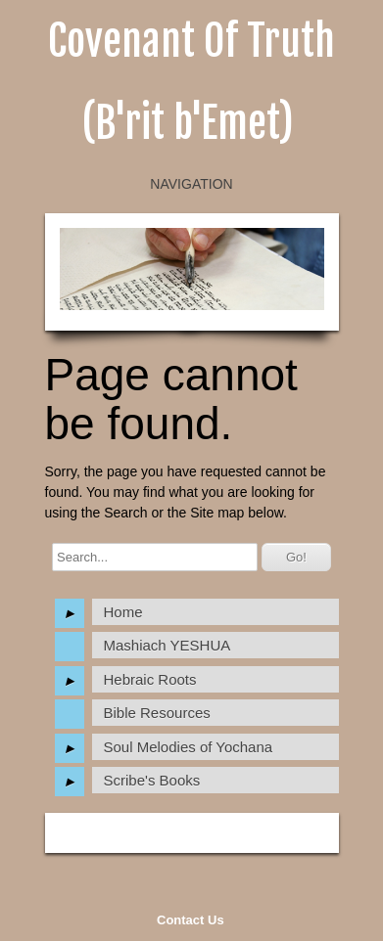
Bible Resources (157, 712)
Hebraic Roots (150, 679)
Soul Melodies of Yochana (188, 747)
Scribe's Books (152, 780)
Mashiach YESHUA (167, 645)
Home (123, 612)
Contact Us (190, 920)
